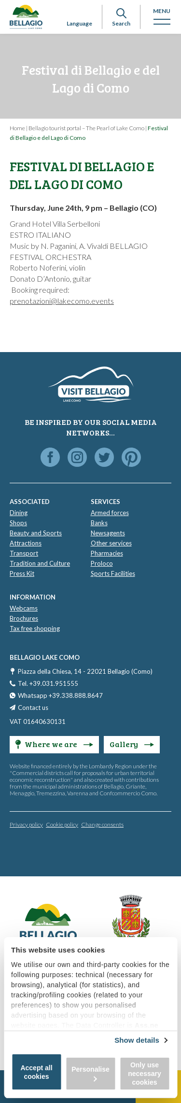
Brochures (24, 618)
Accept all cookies (36, 1072)
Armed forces (110, 513)
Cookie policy (62, 824)
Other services (111, 543)
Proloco (102, 563)
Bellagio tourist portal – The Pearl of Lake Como (86, 128)
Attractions (26, 543)
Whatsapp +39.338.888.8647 (60, 695)
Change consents (102, 824)
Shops (18, 523)
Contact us (33, 707)
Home (17, 128)
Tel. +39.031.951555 (48, 683)
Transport (24, 553)
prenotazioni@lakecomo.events (62, 300)
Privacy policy (26, 824)
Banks (99, 523)
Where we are (54, 744)
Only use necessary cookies (144, 1073)
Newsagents (108, 533)
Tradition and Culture (40, 563)
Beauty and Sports (36, 533)
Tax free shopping (35, 628)
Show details (136, 1040)
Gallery (132, 744)
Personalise (90, 1073)
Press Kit (22, 573)
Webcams (24, 608)
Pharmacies (107, 553)
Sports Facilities (113, 573)
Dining (19, 513)
